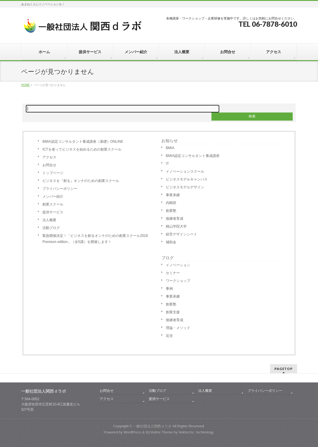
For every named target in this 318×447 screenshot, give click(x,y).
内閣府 (171, 203)
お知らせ (169, 140)
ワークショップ (178, 281)
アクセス (49, 157)
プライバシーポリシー (59, 189)
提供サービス (52, 212)
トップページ (52, 173)
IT (167, 164)
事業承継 (173, 195)
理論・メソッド (178, 328)
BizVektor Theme (159, 432)
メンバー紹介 (52, 196)
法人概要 (49, 220)
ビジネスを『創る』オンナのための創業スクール (80, 181)
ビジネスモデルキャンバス (187, 179)
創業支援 (173, 312)
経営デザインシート (181, 234)
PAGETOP (283, 369)
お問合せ (49, 165)
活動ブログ (51, 228)
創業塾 (171, 211)
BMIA (170, 148)
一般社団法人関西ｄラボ (152, 426)
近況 (169, 336)
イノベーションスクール (185, 171)
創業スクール (52, 204)
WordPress (132, 432)
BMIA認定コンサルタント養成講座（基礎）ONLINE (82, 142)
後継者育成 (174, 219)
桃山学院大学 (176, 226)
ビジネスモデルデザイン (185, 187)
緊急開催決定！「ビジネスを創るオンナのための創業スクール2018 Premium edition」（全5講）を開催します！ (95, 239)
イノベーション (178, 265)
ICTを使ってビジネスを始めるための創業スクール (81, 149)
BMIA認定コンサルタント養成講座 (193, 156)
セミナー (173, 273)
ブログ (167, 257)
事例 (169, 289)
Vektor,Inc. (187, 432)
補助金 (171, 242)
